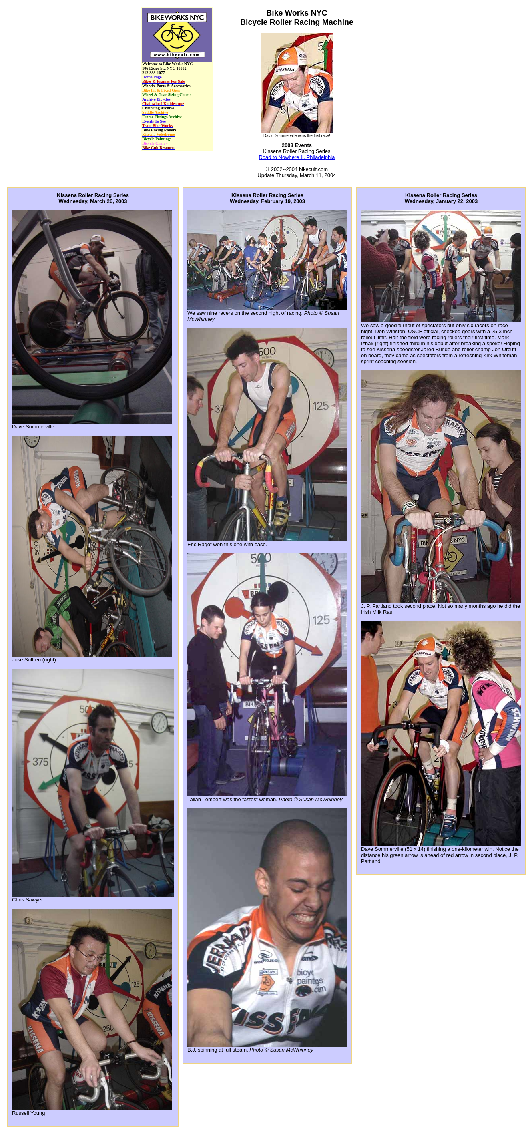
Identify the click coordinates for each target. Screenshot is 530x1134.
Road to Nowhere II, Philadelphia (297, 157)
